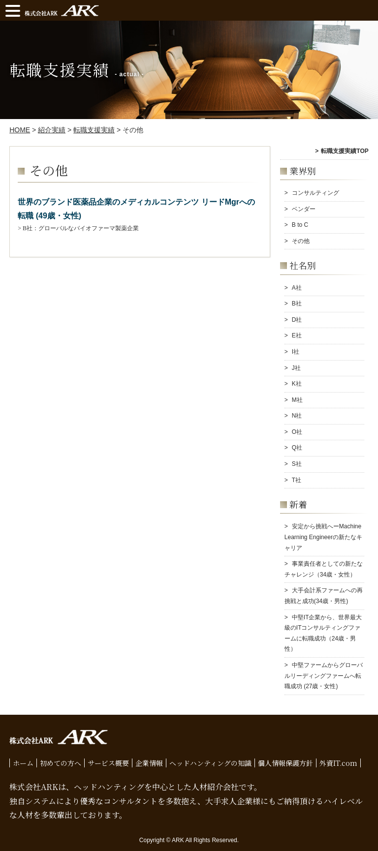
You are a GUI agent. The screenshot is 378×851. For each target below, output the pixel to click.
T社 (296, 480)
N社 (297, 415)
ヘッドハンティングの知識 (210, 763)
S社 (297, 463)
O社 (297, 431)
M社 (297, 399)
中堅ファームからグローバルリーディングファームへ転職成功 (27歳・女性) (323, 676)
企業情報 (149, 763)
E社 (297, 335)
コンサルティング (315, 192)
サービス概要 (108, 763)
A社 (297, 287)
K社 (297, 383)
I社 (295, 351)
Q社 (297, 447)
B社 (297, 303)
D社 (297, 319)
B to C (300, 224)
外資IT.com (338, 763)
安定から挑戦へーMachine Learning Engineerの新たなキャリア (323, 537)
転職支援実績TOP (344, 151)
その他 (301, 241)
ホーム (23, 763)
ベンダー (303, 209)
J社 (296, 368)
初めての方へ (60, 763)
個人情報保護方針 (285, 763)
